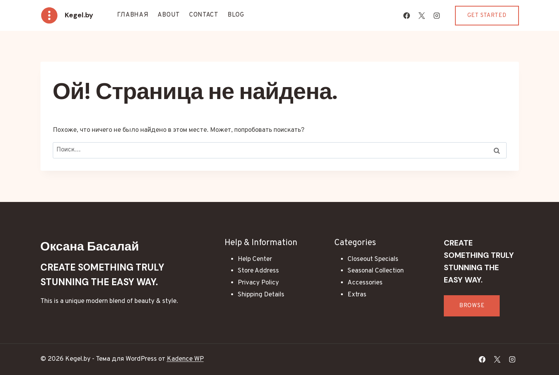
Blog (236, 15)
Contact (203, 15)
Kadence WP (185, 359)
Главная (133, 15)
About (169, 15)
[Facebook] (406, 15)
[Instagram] (436, 15)
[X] (421, 15)
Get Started (487, 15)
